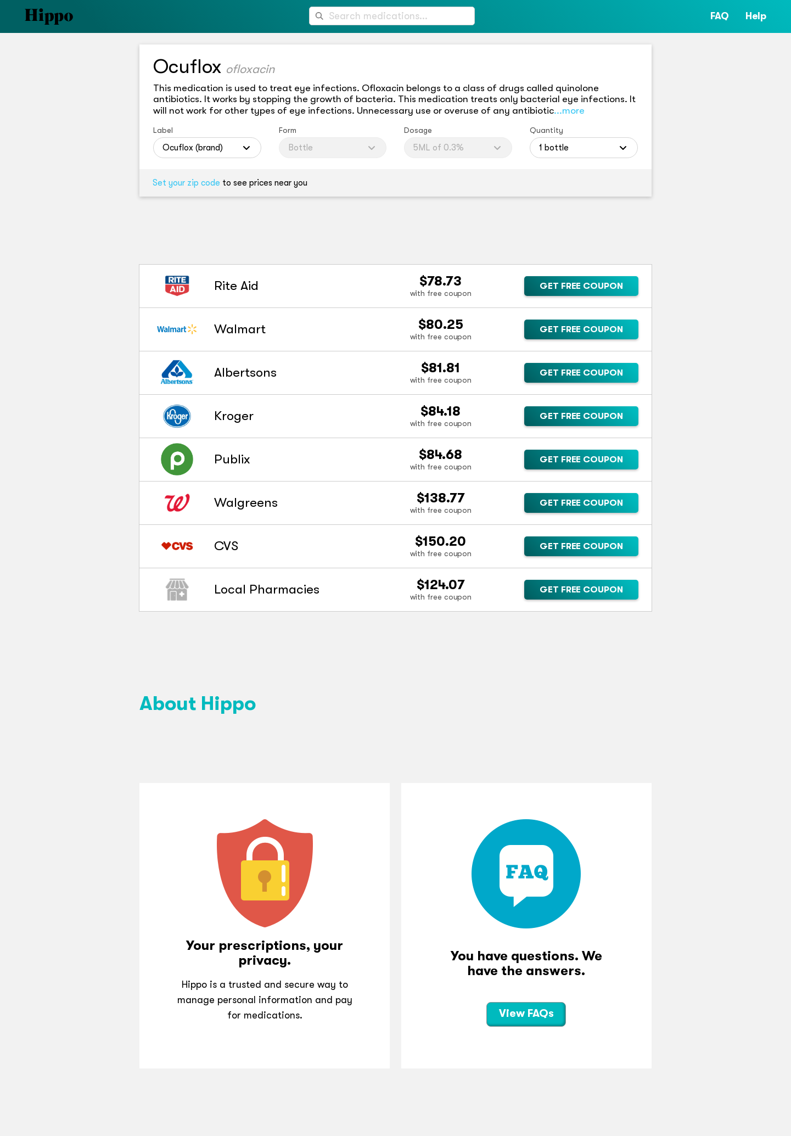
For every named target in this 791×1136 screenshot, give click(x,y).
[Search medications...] (392, 16)
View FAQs (526, 1013)
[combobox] (392, 16)
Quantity (546, 130)
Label (163, 130)
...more (569, 110)
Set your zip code (186, 183)
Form (287, 130)
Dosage (418, 130)
